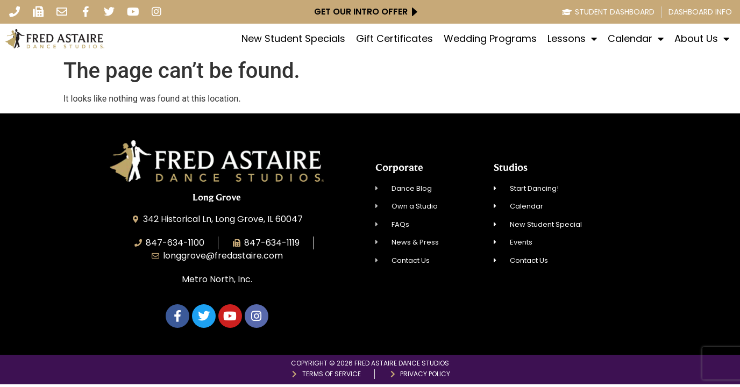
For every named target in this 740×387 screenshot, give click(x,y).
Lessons (572, 38)
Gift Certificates (394, 38)
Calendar (636, 38)
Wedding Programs (490, 38)
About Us (701, 38)
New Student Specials (293, 38)
